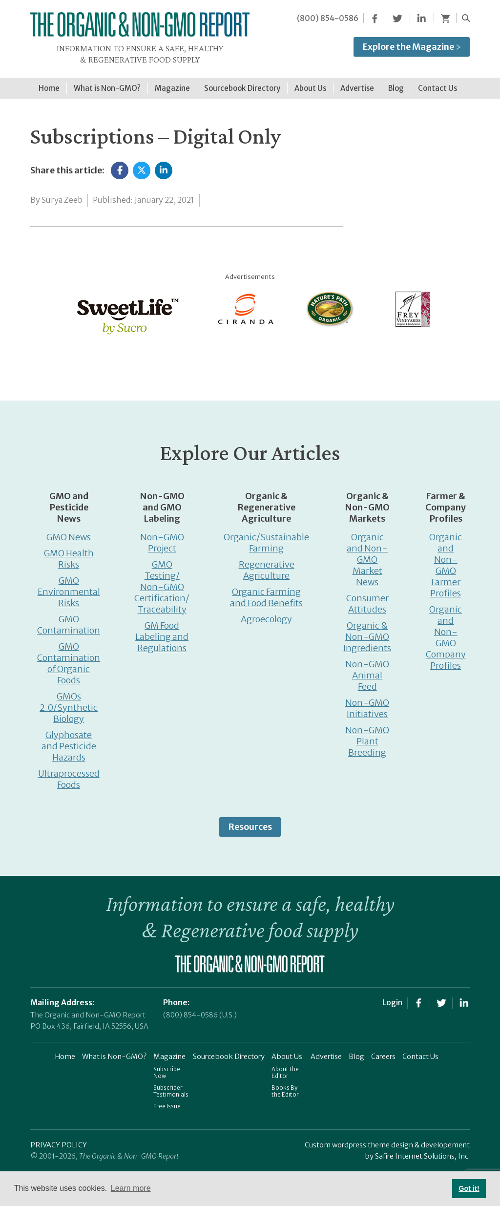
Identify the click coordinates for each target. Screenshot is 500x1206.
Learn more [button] (131, 1188)
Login (392, 997)
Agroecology (266, 614)
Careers (383, 1051)
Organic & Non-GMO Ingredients (367, 632)
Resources (250, 821)
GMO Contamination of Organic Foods (68, 658)
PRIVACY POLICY (58, 1140)
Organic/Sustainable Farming (266, 538)
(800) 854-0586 (327, 18)
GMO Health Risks (69, 554)
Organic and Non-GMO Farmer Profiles (445, 560)
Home (65, 1051)
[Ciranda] (246, 303)
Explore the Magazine (411, 46)
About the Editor (285, 1068)
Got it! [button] (468, 1188)
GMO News (68, 532)
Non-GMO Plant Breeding (367, 736)
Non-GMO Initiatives (367, 703)
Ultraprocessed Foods (69, 774)
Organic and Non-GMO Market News (367, 555)
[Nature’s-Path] (329, 303)
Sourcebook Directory (229, 1051)
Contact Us (420, 1051)
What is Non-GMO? (114, 1051)
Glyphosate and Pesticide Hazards (69, 741)
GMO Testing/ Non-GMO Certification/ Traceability (161, 582)
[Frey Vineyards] (412, 303)
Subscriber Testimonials (170, 1086)
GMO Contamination (68, 620)
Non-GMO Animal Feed (367, 670)
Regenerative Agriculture (266, 565)
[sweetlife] (125, 310)
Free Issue (167, 1101)
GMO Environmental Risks (69, 587)
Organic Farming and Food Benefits (266, 592)
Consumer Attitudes (367, 599)
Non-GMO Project (162, 538)
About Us (286, 1051)
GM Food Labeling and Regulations (161, 632)
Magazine (169, 1051)
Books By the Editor (285, 1086)
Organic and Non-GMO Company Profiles (446, 632)
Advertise (326, 1051)
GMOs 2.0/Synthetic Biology (69, 702)
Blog (356, 1051)
